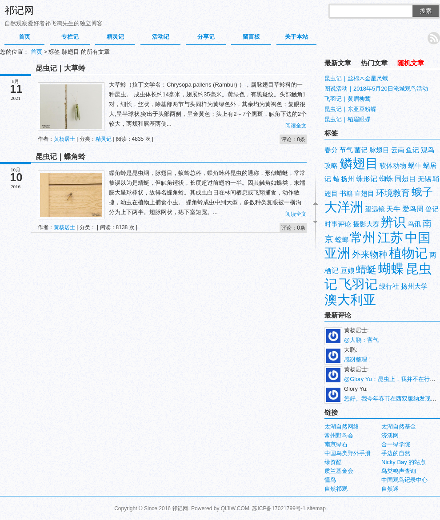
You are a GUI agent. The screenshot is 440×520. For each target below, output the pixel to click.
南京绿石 (336, 444)
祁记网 (19, 10)
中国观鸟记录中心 (404, 479)
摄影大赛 (366, 224)
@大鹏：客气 (361, 340)
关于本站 (296, 36)
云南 (397, 150)
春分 (331, 150)
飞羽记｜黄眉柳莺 (347, 98)
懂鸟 (330, 479)
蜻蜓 (366, 269)
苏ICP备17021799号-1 (278, 508)
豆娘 (347, 270)
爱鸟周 (413, 209)
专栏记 (70, 36)
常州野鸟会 (338, 435)
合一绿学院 (395, 444)
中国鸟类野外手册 (347, 453)
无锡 (424, 179)
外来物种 (370, 254)
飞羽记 (358, 284)
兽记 (432, 209)
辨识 (393, 222)
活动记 (160, 36)
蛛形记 (366, 179)
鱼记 (412, 150)
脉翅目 (379, 150)
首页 (24, 36)
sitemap (316, 508)
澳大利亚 (350, 299)
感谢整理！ (358, 359)
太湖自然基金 (398, 426)
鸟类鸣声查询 (398, 471)
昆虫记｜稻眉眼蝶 (347, 119)
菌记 (361, 150)
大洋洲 (343, 206)
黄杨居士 (64, 139)
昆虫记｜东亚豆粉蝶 (350, 109)
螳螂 (341, 239)
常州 (363, 237)
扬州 (347, 179)
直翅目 (364, 193)
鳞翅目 (359, 163)
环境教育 (393, 193)
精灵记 (115, 36)
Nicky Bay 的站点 (403, 462)
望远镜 (375, 209)
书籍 (346, 193)
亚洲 (337, 253)
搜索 (426, 11)
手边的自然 (395, 453)
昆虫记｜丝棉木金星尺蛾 (356, 78)
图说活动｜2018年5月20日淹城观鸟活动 (376, 88)
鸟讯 (414, 224)
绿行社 (389, 286)
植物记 (408, 253)
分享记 (206, 36)
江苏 (390, 237)
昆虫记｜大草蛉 (60, 68)
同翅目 (405, 179)
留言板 (251, 36)
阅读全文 (296, 126)
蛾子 (422, 192)
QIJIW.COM (235, 508)
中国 (418, 237)
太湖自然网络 (341, 426)
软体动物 (393, 165)
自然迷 (390, 488)
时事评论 (337, 224)
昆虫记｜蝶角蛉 (60, 156)
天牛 (393, 209)
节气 (346, 150)
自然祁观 (336, 488)
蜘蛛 (386, 179)
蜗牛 (414, 165)
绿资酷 (333, 462)
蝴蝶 (391, 268)
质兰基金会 (338, 471)
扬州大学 (414, 286)
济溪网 (390, 435)
